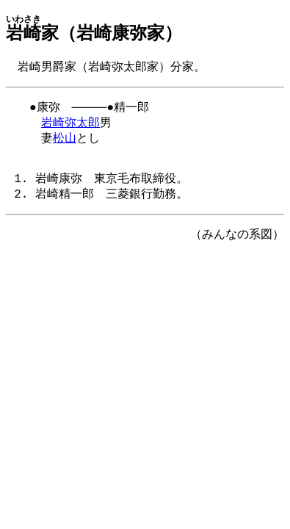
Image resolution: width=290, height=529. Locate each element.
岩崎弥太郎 (70, 126)
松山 (64, 143)
